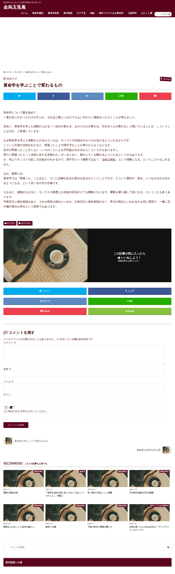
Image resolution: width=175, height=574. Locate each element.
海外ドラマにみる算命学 (111, 13)
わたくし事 (146, 13)
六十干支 (81, 13)
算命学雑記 (37, 13)
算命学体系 (53, 13)
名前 (7, 369)
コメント (9, 342)
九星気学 (132, 13)
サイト (7, 394)
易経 (92, 13)
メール (8, 381)
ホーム (24, 13)
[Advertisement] (87, 44)
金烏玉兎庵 (14, 7)
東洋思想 (67, 13)
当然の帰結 (109, 159)
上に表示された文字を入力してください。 (26, 411)
